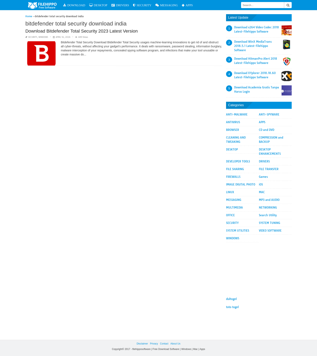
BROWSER (232, 130)
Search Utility (268, 215)
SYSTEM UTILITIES (237, 230)
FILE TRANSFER (269, 169)
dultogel (231, 299)
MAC (262, 192)
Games (263, 177)
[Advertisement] (259, 267)
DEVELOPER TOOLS (238, 161)
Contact (164, 343)
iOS (261, 184)
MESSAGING (166, 5)
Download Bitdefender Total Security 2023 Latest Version (81, 31)
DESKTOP (98, 5)
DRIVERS (120, 5)
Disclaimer (142, 343)
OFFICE (230, 215)
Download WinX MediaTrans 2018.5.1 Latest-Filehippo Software (253, 46)
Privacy (154, 343)
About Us (175, 343)
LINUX (230, 192)
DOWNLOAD (74, 5)
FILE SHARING (235, 169)
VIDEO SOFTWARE (270, 230)
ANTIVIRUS (233, 122)
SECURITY (142, 5)
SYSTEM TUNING (269, 223)
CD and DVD (266, 130)
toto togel (232, 307)
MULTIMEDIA (234, 207)
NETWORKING (268, 207)
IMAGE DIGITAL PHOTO (240, 184)
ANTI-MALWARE (237, 114)
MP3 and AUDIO (269, 200)
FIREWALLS (233, 177)
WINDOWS (43, 37)
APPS (187, 5)
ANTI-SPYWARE (269, 114)
